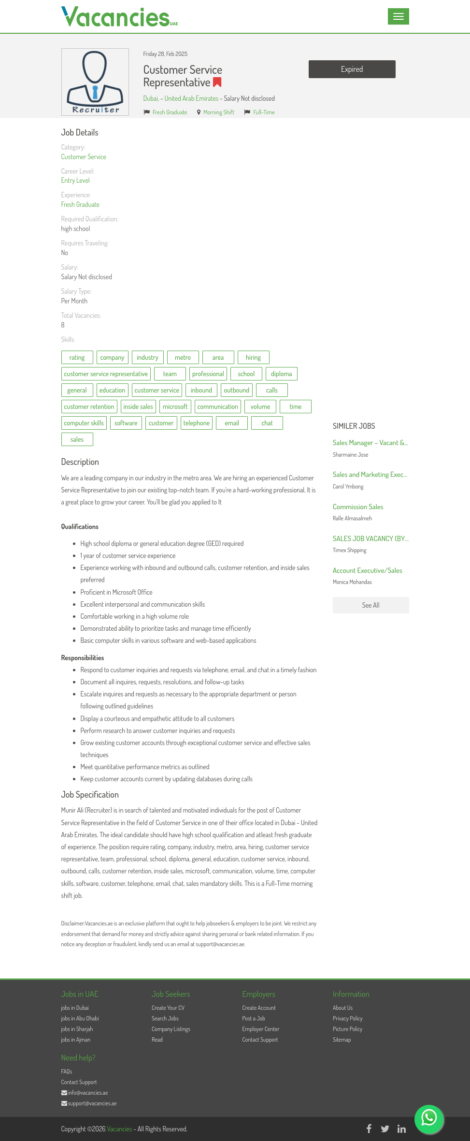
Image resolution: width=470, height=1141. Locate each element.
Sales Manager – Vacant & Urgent (379, 442)
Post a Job (253, 1018)
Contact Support (260, 1039)
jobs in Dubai (75, 1007)
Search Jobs (165, 1018)
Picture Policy (347, 1028)
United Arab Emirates (191, 98)
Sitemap (342, 1039)
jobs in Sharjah (77, 1028)
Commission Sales (358, 506)
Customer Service (84, 156)
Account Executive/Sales (367, 570)
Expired (352, 69)
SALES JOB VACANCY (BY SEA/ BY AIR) (388, 538)
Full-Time (264, 112)
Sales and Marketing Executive (375, 474)
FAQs (66, 1071)
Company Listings (171, 1028)
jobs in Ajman (76, 1039)
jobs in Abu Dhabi (80, 1018)
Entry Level (75, 180)
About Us (343, 1007)
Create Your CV (168, 1007)
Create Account (259, 1007)
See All (371, 605)
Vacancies (120, 1129)
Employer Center (261, 1028)
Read (157, 1039)
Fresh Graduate (170, 112)
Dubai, (151, 98)
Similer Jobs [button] (354, 426)
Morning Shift (218, 112)
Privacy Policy (348, 1018)
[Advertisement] (371, 272)
